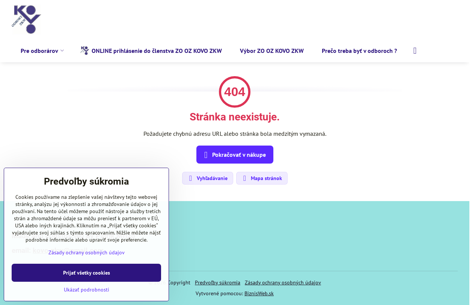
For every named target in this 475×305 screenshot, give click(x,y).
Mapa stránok (261, 178)
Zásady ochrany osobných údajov (283, 282)
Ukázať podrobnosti (86, 289)
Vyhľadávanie (207, 178)
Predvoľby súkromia (217, 282)
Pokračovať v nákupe (234, 154)
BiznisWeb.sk (259, 293)
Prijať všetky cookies (86, 272)
